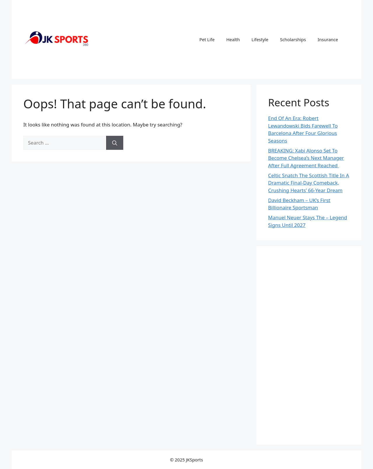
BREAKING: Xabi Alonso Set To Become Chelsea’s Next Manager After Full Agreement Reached (306, 158)
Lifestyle (259, 39)
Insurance (328, 39)
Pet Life (206, 39)
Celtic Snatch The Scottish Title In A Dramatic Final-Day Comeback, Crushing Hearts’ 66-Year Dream (308, 183)
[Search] (114, 143)
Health (233, 39)
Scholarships (293, 39)
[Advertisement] (309, 345)
